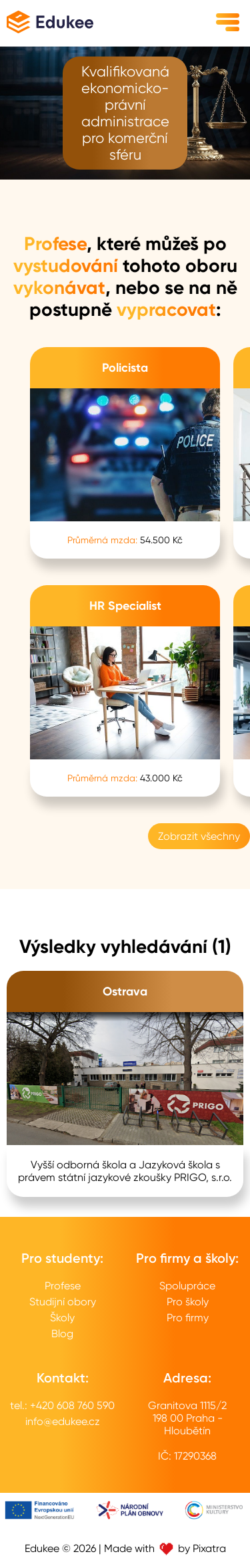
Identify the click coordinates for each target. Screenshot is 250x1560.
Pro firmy (188, 1317)
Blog (62, 1333)
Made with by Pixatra (165, 1548)
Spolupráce (187, 1285)
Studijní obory (62, 1301)
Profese (63, 1285)
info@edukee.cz (62, 1421)
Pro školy (188, 1301)
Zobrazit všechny (199, 836)
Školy (62, 1317)
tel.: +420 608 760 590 (62, 1405)
